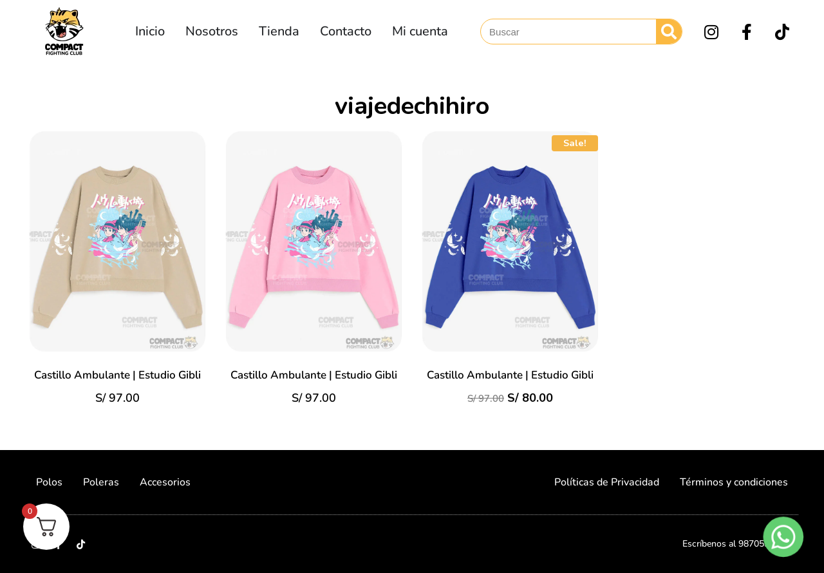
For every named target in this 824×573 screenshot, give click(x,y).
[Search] (669, 31)
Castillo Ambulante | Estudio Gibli (117, 375)
